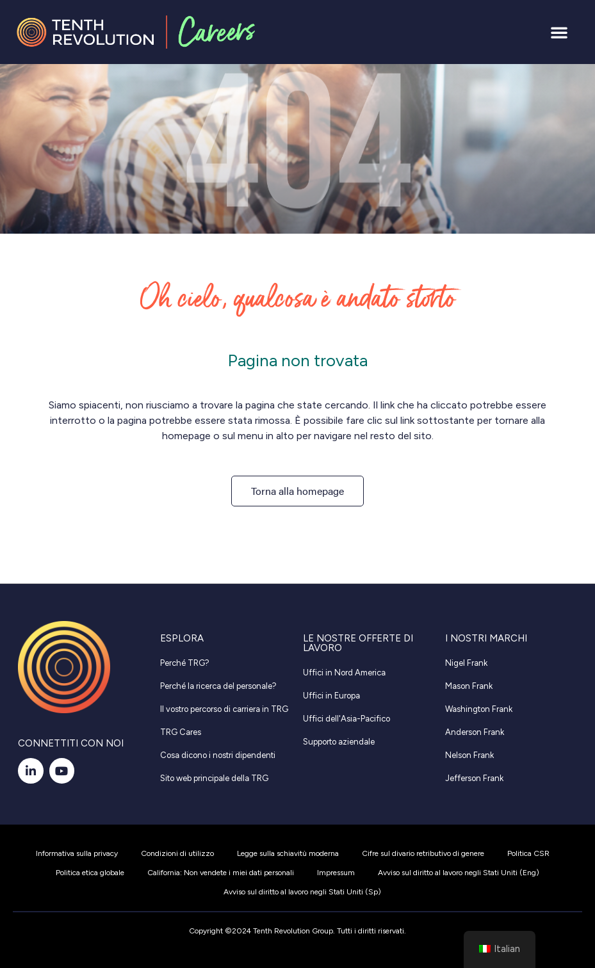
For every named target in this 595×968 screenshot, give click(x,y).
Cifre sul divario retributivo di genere (423, 853)
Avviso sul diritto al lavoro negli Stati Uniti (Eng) (458, 872)
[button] (559, 32)
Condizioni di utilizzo (177, 853)
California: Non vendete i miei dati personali (220, 872)
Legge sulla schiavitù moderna (288, 853)
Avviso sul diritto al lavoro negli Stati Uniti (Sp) (302, 891)
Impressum (336, 872)
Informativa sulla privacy (77, 853)
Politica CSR (528, 853)
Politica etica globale (90, 872)
